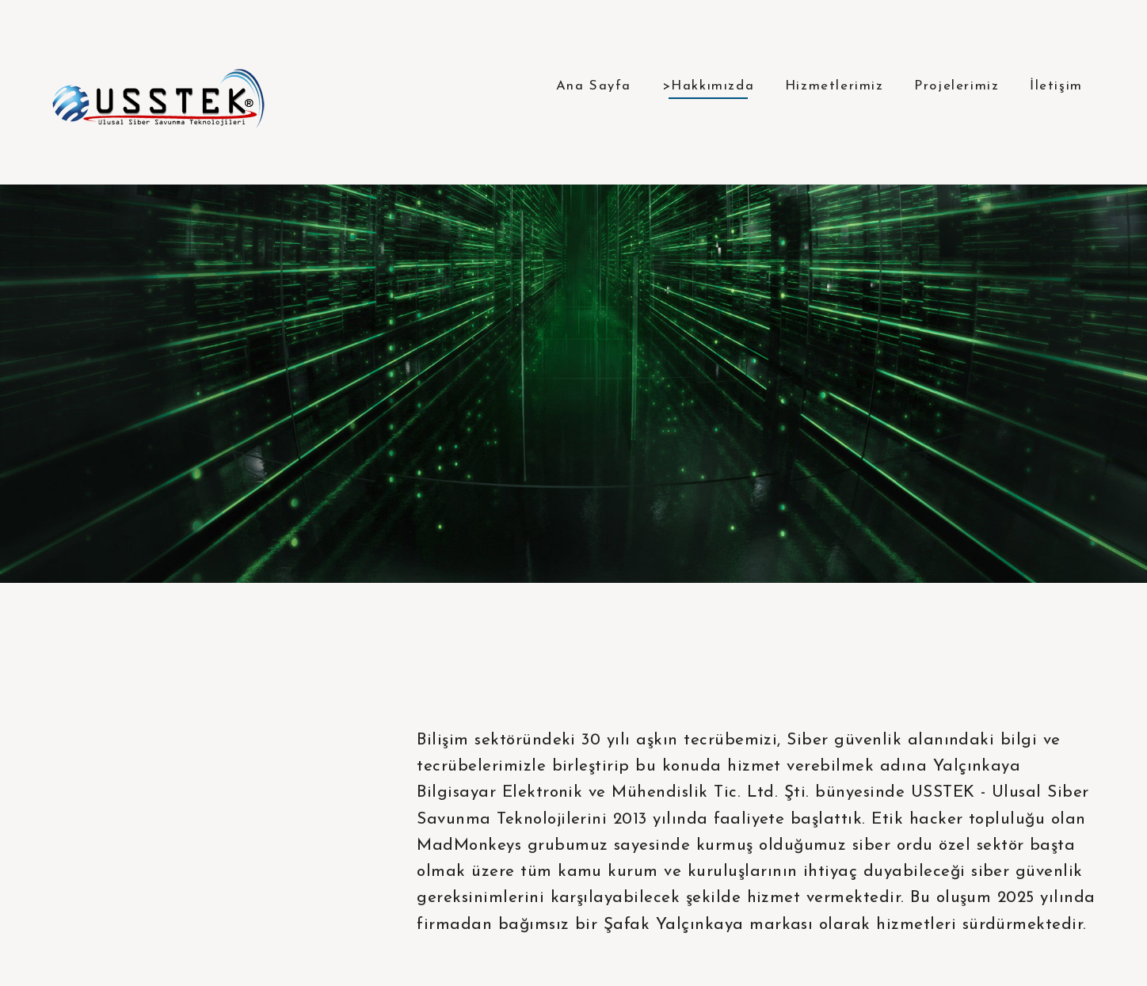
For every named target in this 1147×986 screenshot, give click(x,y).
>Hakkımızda (708, 86)
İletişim (1056, 86)
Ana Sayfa (593, 86)
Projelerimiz (956, 86)
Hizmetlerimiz (834, 86)
